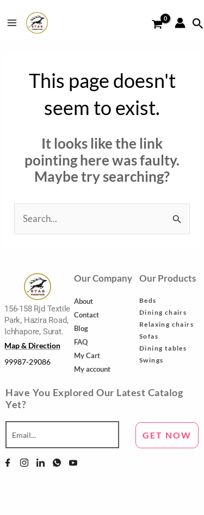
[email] (62, 434)
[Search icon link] (198, 24)
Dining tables (163, 348)
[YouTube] (73, 462)
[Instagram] (24, 462)
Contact (86, 314)
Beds (148, 300)
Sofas (148, 336)
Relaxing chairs (166, 324)
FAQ (81, 342)
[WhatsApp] (57, 462)
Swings (151, 360)
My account (92, 369)
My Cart (87, 355)
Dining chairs (163, 312)
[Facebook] (8, 462)
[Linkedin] (40, 462)
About (83, 301)
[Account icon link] (180, 22)
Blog (81, 328)
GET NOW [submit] (167, 435)
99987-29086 (27, 361)
